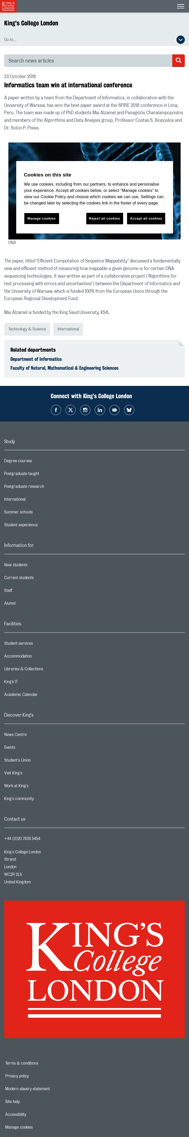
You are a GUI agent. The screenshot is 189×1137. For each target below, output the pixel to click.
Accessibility (33, 1114)
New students (36, 566)
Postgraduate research (45, 487)
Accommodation (38, 657)
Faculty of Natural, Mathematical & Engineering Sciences (64, 367)
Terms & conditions (39, 1063)
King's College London (31, 23)
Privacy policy (35, 1076)
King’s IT (31, 683)
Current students (39, 579)
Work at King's (37, 787)
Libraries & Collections (44, 670)
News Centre (36, 736)
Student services (39, 644)
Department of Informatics (36, 359)
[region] (94, 197)
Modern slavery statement (45, 1089)
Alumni (30, 604)
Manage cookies (37, 1127)
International (68, 329)
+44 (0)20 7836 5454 (22, 839)
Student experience (41, 526)
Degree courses (38, 462)
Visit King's (34, 774)
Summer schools (39, 513)
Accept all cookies (146, 218)
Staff (29, 592)
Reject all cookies (104, 218)
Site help (30, 1102)
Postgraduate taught (42, 475)
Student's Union (38, 761)
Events (30, 748)
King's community (39, 800)
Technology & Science (27, 329)
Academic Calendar (41, 696)
